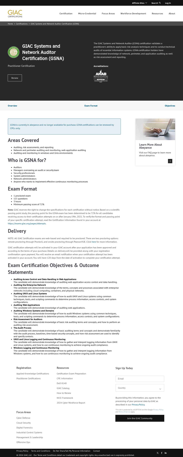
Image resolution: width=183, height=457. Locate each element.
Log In (168, 3)
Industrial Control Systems (29, 432)
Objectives (170, 105)
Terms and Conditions (40, 451)
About (172, 13)
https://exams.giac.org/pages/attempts (27, 223)
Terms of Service (124, 412)
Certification (65, 13)
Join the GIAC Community (139, 418)
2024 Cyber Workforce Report (71, 402)
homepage (15, 14)
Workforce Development (133, 13)
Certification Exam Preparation (71, 373)
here (94, 241)
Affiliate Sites (138, 3)
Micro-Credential (87, 13)
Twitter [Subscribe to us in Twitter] (157, 453)
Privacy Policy (138, 404)
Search (155, 3)
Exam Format (91, 105)
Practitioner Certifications (28, 378)
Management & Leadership (29, 437)
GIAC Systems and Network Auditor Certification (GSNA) (55, 23)
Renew (14, 77)
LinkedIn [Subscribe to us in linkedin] (166, 453)
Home (10, 23)
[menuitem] (65, 13)
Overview (12, 105)
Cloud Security (23, 422)
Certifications (22, 23)
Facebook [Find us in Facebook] (161, 453)
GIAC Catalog (63, 388)
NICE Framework (65, 397)
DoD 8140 (62, 383)
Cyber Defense (23, 417)
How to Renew (64, 393)
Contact (96, 451)
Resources (157, 13)
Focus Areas (108, 13)
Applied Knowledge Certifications (32, 373)
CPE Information (65, 378)
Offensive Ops (23, 442)
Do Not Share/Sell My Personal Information (71, 451)
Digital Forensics (24, 427)
